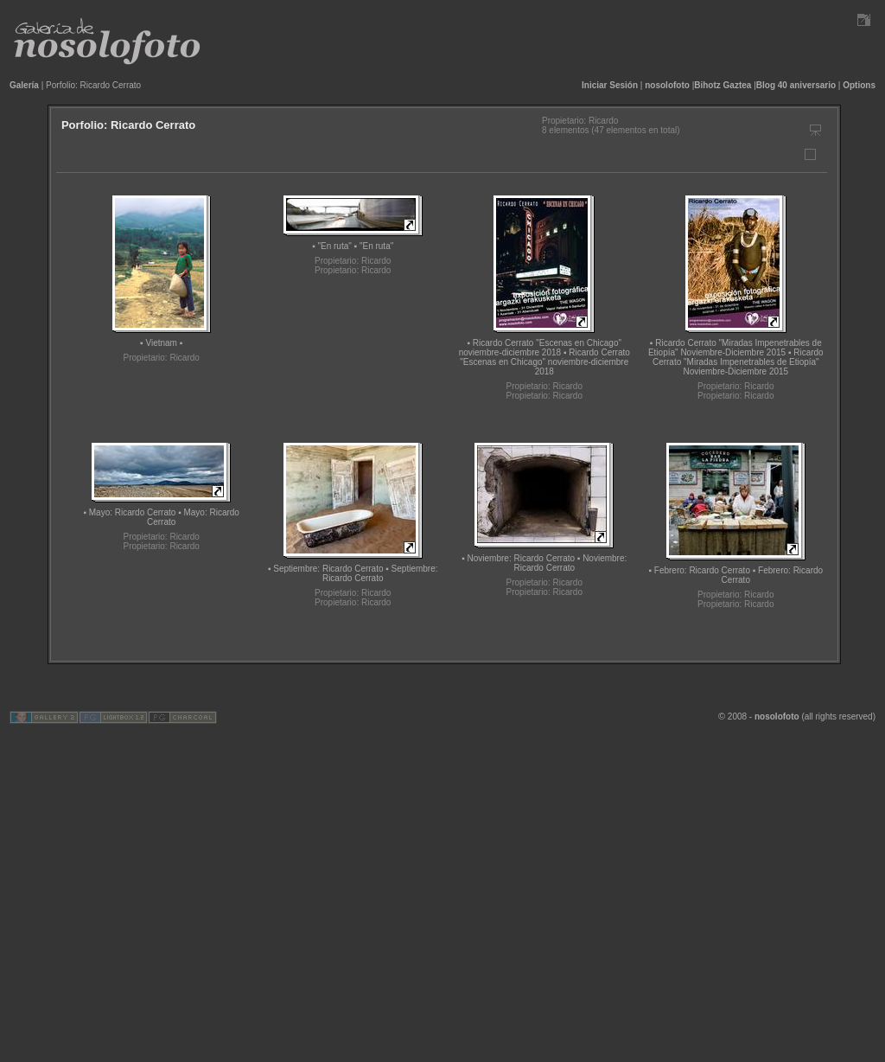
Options (859, 85)
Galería (24, 85)
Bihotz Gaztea (722, 85)
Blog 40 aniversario (796, 85)
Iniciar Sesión (610, 85)
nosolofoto (667, 85)
